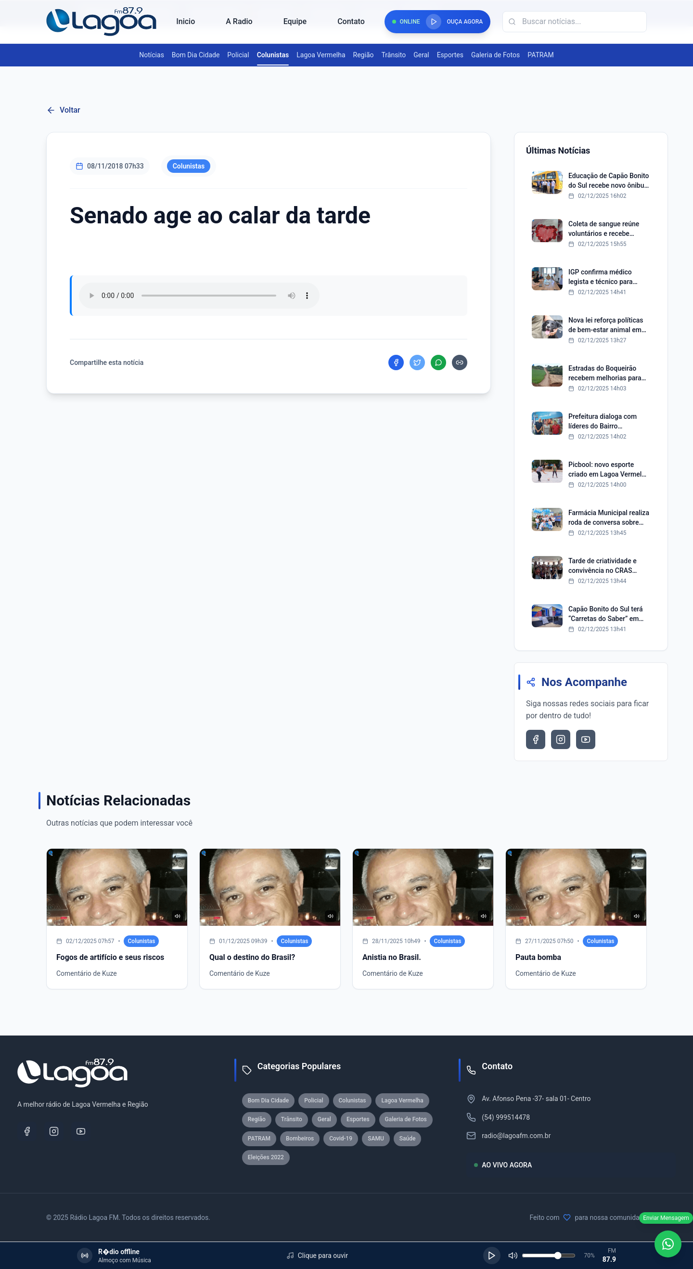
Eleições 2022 (266, 1157)
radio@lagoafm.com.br (516, 1136)
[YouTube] (80, 1131)
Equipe (295, 21)
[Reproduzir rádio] (433, 21)
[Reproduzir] (491, 1255)
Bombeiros (300, 1138)
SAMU (376, 1138)
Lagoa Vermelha (320, 55)
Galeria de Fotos (495, 55)
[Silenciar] (513, 1255)
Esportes (450, 55)
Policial (238, 55)
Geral (421, 55)
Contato (351, 21)
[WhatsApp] (667, 1243)
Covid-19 (340, 1138)
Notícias (151, 55)
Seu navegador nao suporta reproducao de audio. (199, 296)
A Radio (239, 21)
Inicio (185, 21)
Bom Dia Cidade (195, 55)
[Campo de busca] (574, 21)
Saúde (407, 1138)
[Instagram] (54, 1131)
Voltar (63, 110)
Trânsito (393, 55)
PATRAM (540, 55)
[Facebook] (27, 1131)
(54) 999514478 (506, 1117)
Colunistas (273, 55)
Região (363, 55)
